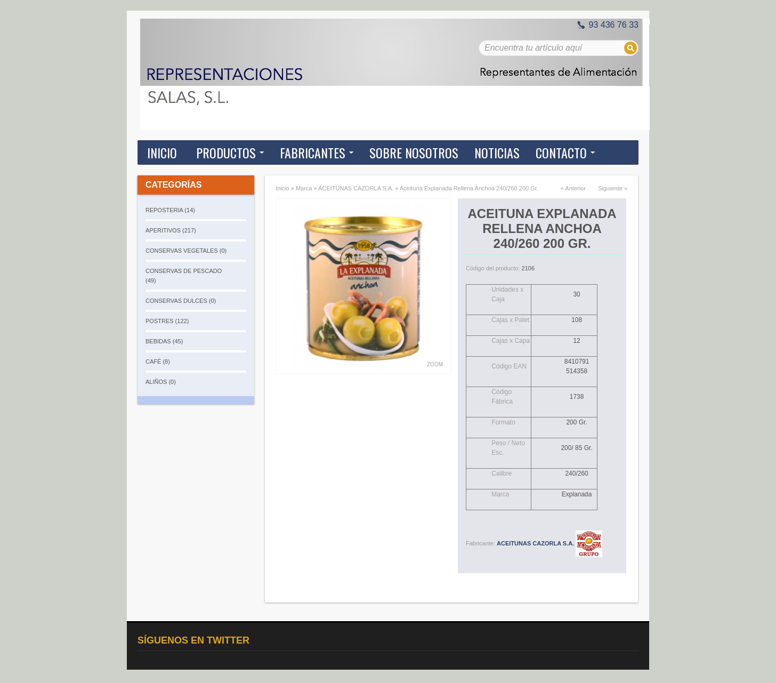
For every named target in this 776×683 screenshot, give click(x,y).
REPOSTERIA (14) (170, 210)
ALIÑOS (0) (161, 382)
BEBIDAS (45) (164, 341)
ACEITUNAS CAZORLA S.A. (355, 188)
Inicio (162, 152)
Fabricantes (312, 152)
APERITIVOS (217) (171, 230)
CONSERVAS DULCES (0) (181, 301)
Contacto (561, 152)
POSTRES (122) (167, 321)
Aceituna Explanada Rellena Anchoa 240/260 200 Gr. (469, 188)
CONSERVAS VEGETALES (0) (186, 250)
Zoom (435, 364)
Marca (304, 188)
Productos (226, 152)
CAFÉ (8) (158, 361)
